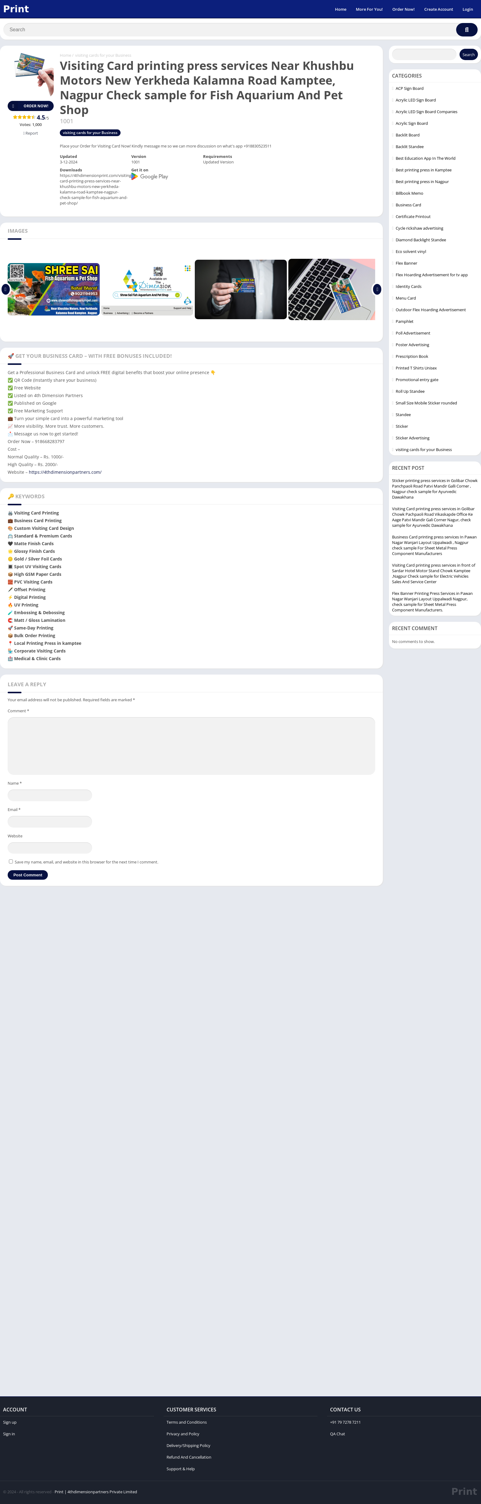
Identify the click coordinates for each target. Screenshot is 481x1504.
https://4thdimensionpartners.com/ (65, 473)
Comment (18, 712)
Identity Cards (408, 288)
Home (340, 9)
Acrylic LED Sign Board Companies (426, 113)
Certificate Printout (413, 218)
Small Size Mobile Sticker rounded (426, 404)
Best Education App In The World (426, 160)
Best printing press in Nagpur (422, 183)
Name (15, 784)
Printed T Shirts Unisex (416, 369)
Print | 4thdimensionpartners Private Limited (96, 1493)
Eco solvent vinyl (411, 253)
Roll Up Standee (410, 393)
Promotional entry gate (417, 381)
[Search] (240, 29)
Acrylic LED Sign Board (416, 101)
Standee (403, 416)
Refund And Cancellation (189, 1458)
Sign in (9, 1435)
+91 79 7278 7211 (345, 1423)
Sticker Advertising (412, 439)
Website (15, 837)
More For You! (369, 9)
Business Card (408, 206)
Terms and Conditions (187, 1423)
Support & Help (181, 1470)
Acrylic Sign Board (412, 125)
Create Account (438, 9)
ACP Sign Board (410, 90)
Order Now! (403, 9)
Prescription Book (412, 358)
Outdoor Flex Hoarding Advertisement (431, 311)
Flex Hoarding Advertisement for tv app (432, 276)
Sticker (402, 428)
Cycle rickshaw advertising (419, 229)
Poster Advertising (412, 346)
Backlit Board (408, 136)
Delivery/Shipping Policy (188, 1447)
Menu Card (406, 299)
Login (468, 9)
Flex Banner (406, 264)
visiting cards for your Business (103, 56)
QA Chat (337, 1435)
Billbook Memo (409, 194)
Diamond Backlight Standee (421, 241)
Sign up (10, 1423)
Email (14, 811)
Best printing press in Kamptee (424, 171)
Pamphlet (405, 323)
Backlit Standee (410, 148)
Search (469, 56)
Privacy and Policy (183, 1435)
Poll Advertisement (413, 334)
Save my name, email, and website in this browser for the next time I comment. (86, 863)
